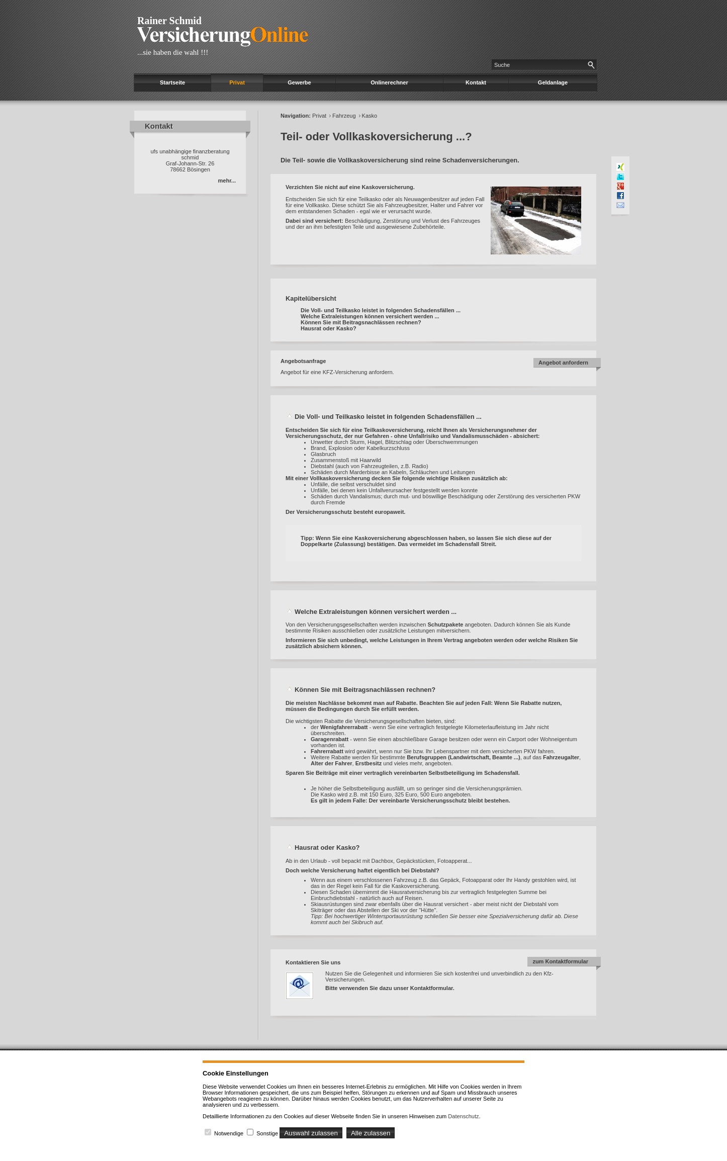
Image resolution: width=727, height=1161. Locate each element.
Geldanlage (553, 82)
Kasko (370, 116)
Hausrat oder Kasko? (328, 328)
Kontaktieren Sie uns (313, 962)
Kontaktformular (431, 988)
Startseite (172, 82)
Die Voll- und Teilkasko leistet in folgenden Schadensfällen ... (381, 310)
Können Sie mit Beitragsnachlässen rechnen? (361, 322)
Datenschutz (463, 1116)
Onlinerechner (389, 82)
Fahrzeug (343, 116)
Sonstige (267, 1133)
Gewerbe (299, 82)
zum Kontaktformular (560, 961)
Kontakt (476, 82)
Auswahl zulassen (311, 1133)
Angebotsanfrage (303, 361)
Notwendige (228, 1133)
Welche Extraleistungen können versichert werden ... (370, 316)
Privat (237, 82)
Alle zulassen (371, 1133)
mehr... (227, 180)
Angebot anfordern (563, 363)
